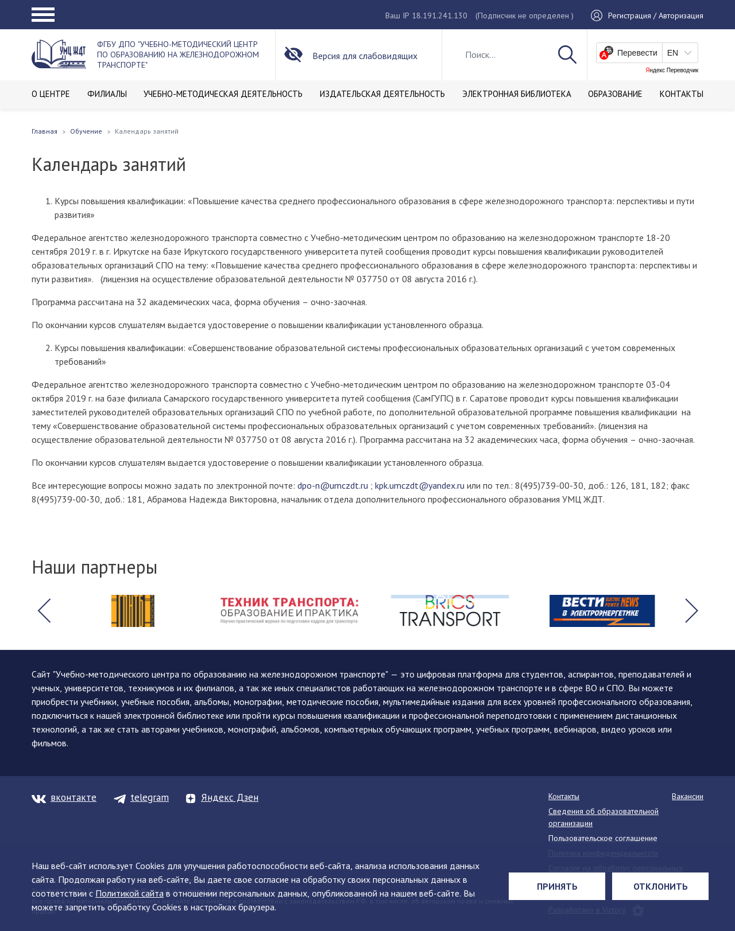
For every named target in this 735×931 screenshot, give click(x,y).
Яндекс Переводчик (671, 70)
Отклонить (660, 886)
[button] (44, 611)
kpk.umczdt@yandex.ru (420, 485)
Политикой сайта (129, 893)
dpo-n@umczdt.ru (332, 485)
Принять (557, 886)
